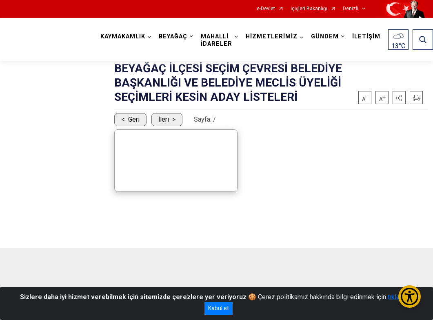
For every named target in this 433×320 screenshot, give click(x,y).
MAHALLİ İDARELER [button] (216, 40)
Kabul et (218, 308)
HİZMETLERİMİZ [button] (272, 36)
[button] (399, 97)
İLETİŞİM (366, 36)
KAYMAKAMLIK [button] (122, 36)
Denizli (350, 8)
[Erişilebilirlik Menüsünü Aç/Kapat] (409, 296)
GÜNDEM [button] (325, 36)
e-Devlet (266, 8)
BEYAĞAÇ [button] (173, 36)
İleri (163, 119)
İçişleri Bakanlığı (309, 8)
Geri (134, 119)
